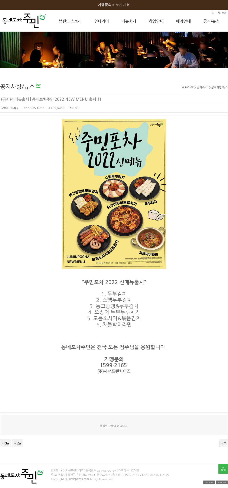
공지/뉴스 (211, 21)
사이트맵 (222, 13)
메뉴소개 (129, 21)
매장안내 (183, 21)
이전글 (5, 443)
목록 (223, 443)
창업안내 (156, 21)
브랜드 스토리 (70, 21)
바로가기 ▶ (114, 5)
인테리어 (101, 21)
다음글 (18, 443)
